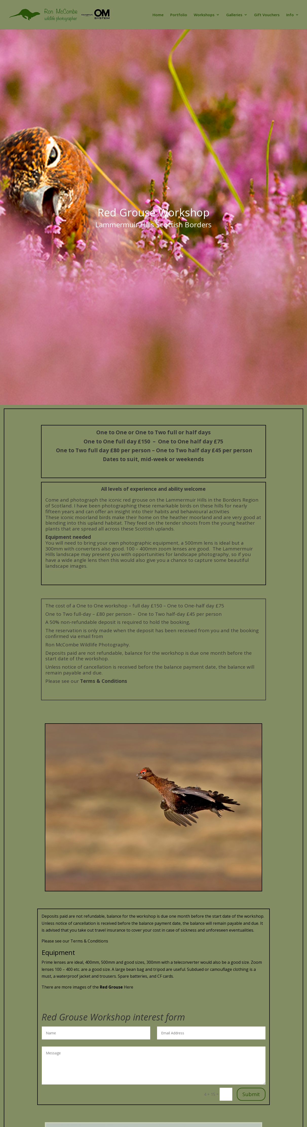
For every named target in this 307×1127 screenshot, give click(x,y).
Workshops (204, 15)
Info (290, 15)
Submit (251, 1094)
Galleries (234, 15)
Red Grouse (112, 987)
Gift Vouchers (267, 15)
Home (158, 15)
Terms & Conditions (103, 681)
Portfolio (178, 15)
